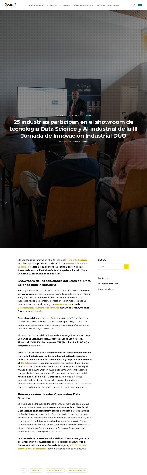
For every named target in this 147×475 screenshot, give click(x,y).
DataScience (36, 470)
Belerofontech (26, 308)
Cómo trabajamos (106, 289)
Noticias (87, 115)
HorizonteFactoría (54, 470)
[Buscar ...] (113, 267)
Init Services (74, 115)
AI (23, 470)
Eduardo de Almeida (47, 308)
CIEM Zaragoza (28, 363)
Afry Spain (36, 311)
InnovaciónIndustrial (77, 470)
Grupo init (60, 115)
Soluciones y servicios (108, 284)
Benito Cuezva (63, 304)
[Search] (132, 5)
